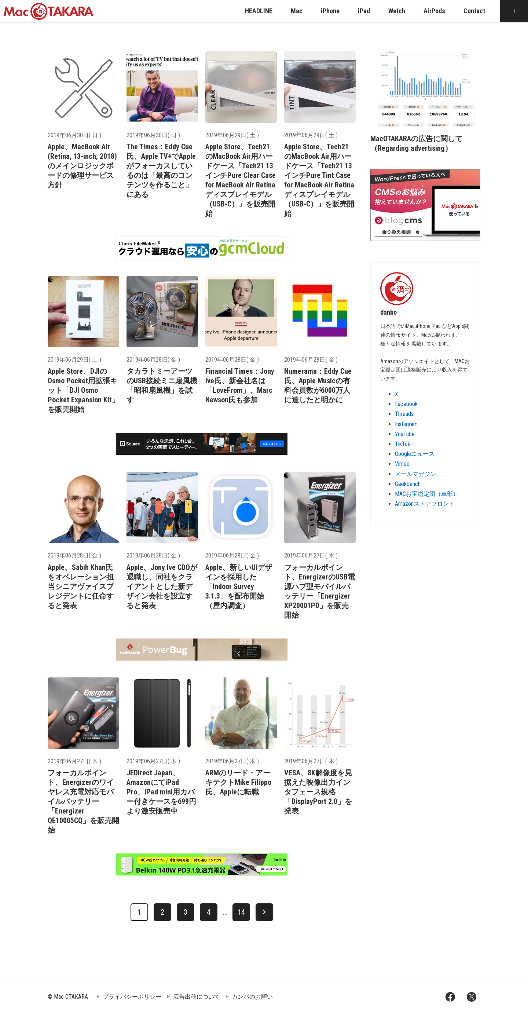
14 (241, 912)
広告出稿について (196, 996)
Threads (404, 413)
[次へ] (264, 912)
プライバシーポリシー (132, 996)
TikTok (402, 443)
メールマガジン (415, 474)
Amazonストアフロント (425, 503)
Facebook (406, 404)
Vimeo (402, 463)
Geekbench (408, 483)
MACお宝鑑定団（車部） (427, 493)
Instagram (406, 424)
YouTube (405, 434)
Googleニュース (414, 453)
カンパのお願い (252, 996)
